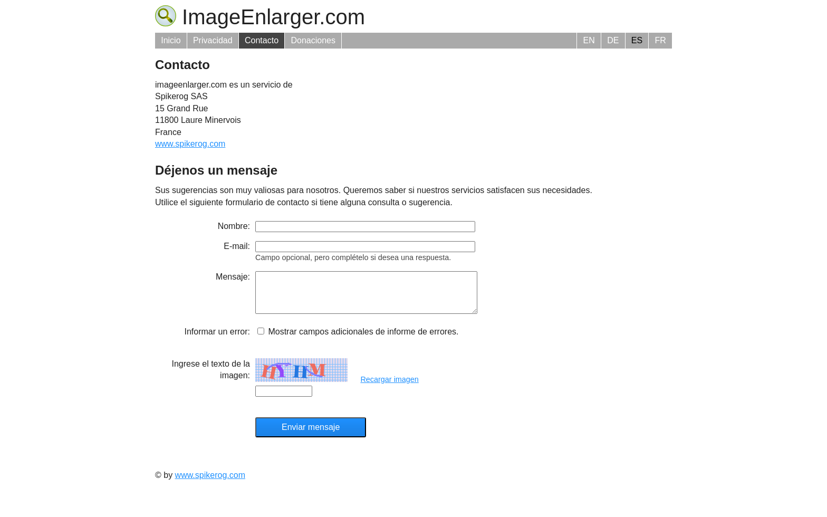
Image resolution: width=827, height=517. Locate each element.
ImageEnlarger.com (260, 16)
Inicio (170, 40)
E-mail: (237, 246)
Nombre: (234, 226)
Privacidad (213, 40)
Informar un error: (217, 339)
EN (589, 40)
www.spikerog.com (190, 143)
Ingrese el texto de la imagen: (210, 377)
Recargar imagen (389, 387)
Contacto (261, 40)
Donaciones (313, 40)
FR (660, 40)
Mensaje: (233, 276)
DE (613, 40)
